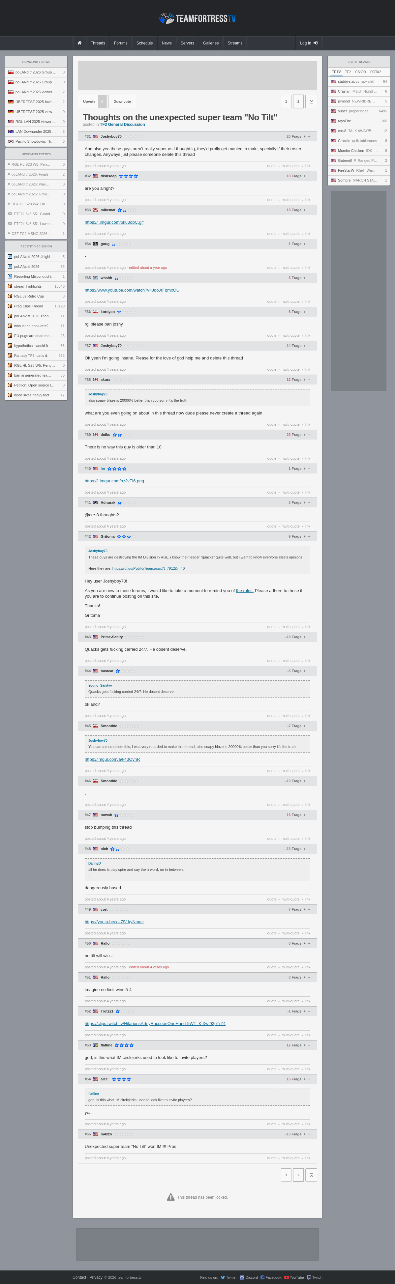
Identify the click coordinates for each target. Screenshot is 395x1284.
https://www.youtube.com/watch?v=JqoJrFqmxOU (132, 290)
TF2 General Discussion (122, 124)
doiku (105, 435)
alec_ (105, 1079)
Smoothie (109, 726)
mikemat (108, 210)
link (307, 166)
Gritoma (107, 536)
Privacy (95, 1277)
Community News (36, 62)
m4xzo (106, 1134)
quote (272, 166)
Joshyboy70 (111, 136)
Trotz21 (107, 1011)
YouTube (297, 1277)
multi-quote (290, 166)
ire (103, 469)
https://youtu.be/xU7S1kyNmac (114, 921)
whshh (106, 278)
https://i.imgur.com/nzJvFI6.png (114, 480)
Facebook (273, 1277)
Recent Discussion (36, 246)
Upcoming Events (36, 154)
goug (105, 244)
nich (104, 849)
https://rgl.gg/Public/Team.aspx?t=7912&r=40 (148, 568)
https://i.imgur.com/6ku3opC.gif (114, 222)
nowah (106, 815)
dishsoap (108, 176)
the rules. (245, 590)
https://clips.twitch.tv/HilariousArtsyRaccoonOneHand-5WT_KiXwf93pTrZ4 (155, 1023)
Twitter (231, 1277)
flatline (106, 1045)
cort (104, 909)
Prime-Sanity (112, 637)
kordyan (108, 312)
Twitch (317, 1277)
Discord (252, 1277)
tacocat (107, 671)
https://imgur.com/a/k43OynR (112, 759)
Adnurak (108, 502)
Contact (79, 1277)
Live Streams (359, 62)
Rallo (105, 943)
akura (105, 380)
